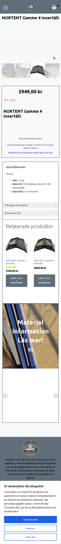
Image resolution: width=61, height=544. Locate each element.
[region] (30, 512)
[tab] (30, 191)
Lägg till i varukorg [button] (16, 267)
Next (55, 382)
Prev (5, 382)
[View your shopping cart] (54, 8)
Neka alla (30, 537)
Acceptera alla (30, 519)
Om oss (8, 476)
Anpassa (30, 528)
